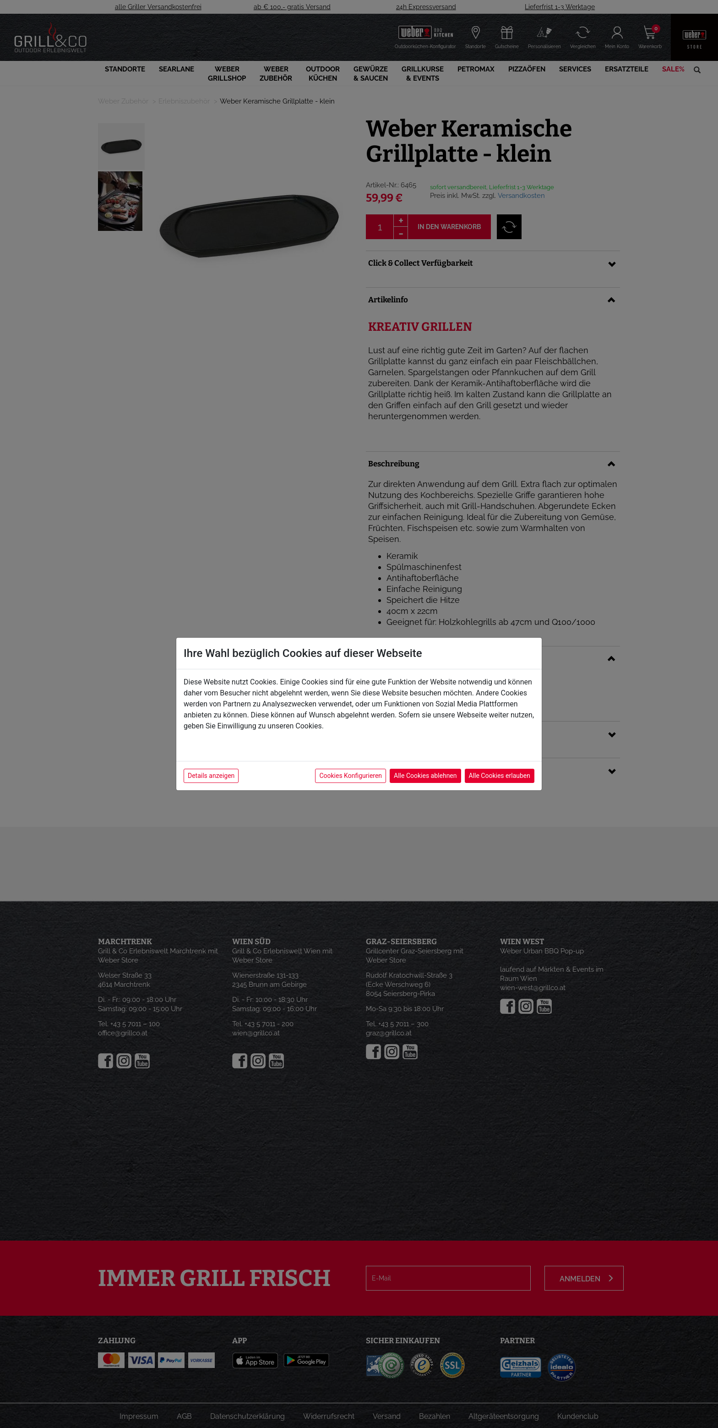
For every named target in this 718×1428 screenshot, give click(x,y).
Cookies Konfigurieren (350, 775)
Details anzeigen (211, 775)
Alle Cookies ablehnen (425, 775)
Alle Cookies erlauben (499, 775)
